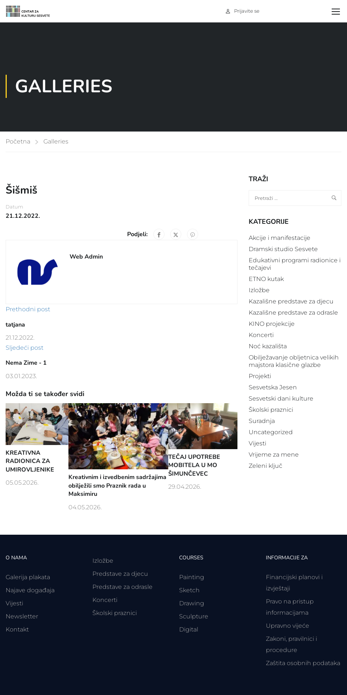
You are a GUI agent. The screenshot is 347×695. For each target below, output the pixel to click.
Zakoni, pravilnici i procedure (291, 644)
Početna (18, 141)
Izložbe (259, 290)
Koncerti (261, 335)
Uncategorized (271, 432)
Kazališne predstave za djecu (291, 301)
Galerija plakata (28, 577)
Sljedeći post (24, 347)
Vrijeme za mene (274, 454)
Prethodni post (28, 309)
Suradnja (262, 420)
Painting (191, 577)
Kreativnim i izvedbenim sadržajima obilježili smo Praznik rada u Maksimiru (117, 485)
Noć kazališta (268, 346)
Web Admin (86, 257)
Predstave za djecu (120, 573)
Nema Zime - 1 (26, 363)
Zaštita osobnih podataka (303, 663)
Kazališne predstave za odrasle (293, 312)
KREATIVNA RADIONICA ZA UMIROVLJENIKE (30, 461)
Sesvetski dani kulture (281, 398)
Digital (188, 629)
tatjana (15, 325)
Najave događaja (30, 590)
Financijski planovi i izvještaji (294, 583)
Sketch (189, 590)
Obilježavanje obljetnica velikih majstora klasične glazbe (294, 361)
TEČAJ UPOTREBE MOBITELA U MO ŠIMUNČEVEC (194, 465)
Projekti (260, 376)
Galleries (55, 141)
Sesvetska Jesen (273, 387)
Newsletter (22, 616)
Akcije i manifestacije (279, 237)
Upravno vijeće (287, 625)
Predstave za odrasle (122, 586)
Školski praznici (271, 409)
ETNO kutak (266, 278)
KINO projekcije (272, 323)
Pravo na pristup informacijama (290, 607)
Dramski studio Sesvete (283, 249)
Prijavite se (247, 11)
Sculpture (193, 616)
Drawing (191, 603)
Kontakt (17, 629)
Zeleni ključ (265, 465)
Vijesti (257, 443)
